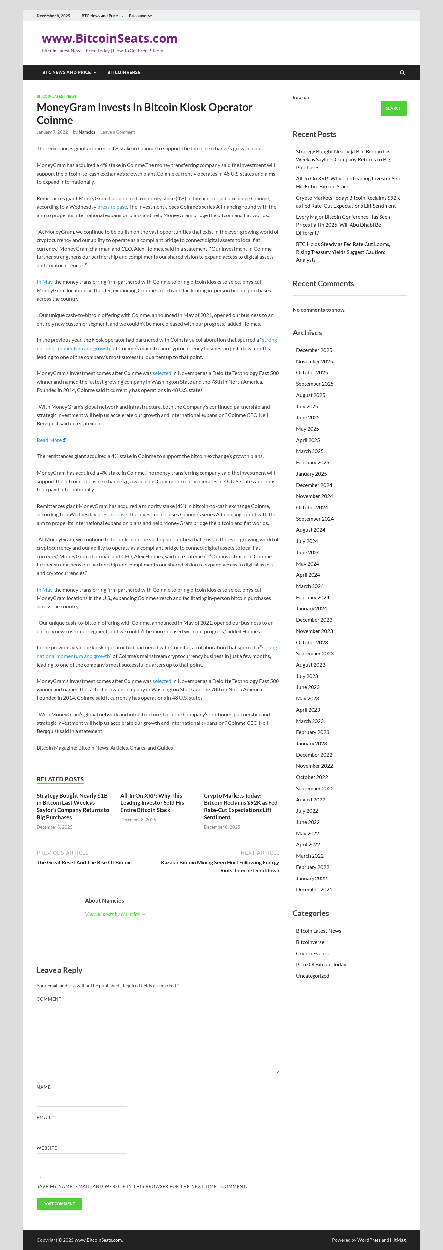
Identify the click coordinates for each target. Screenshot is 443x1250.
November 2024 (314, 496)
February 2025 (312, 462)
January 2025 (311, 473)
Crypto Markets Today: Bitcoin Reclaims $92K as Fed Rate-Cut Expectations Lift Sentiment (240, 806)
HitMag (398, 1240)
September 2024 (315, 518)
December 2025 (314, 350)
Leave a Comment (117, 132)
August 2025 (310, 395)
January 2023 (311, 743)
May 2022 (307, 833)
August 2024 (310, 530)
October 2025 (312, 372)
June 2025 (308, 417)
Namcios (87, 132)
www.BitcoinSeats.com (110, 38)
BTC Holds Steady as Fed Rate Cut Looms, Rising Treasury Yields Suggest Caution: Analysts (343, 252)
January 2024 (311, 608)
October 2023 (312, 642)
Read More (49, 440)
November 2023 (314, 631)
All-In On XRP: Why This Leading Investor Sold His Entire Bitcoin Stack (152, 802)
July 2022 (307, 810)
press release (112, 206)
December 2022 (314, 754)
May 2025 (307, 428)
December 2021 (314, 889)
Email (46, 1117)
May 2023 (307, 698)
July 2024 (307, 541)
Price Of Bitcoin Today (321, 964)
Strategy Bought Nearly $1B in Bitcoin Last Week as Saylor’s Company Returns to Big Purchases (73, 806)
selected (162, 373)
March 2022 (310, 855)
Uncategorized (312, 975)
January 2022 (311, 878)
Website (47, 1148)
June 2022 (308, 822)
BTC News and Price (100, 15)
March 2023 (310, 721)
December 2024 (314, 485)
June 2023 (308, 687)
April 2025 (308, 440)
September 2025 (315, 383)
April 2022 (308, 844)
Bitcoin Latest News (57, 96)
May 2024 (307, 563)
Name (45, 1087)
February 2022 (312, 867)
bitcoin (198, 148)
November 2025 (314, 361)
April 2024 (308, 574)
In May (44, 281)
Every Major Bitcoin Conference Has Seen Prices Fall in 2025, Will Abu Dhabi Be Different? (343, 225)
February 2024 (312, 597)
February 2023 (312, 732)
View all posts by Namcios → (115, 914)
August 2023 (310, 664)
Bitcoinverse (140, 15)
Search (301, 97)
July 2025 (307, 406)
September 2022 (315, 788)
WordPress (369, 1240)
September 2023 (315, 653)
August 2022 (310, 799)
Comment (51, 999)
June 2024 (308, 552)
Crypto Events (312, 953)
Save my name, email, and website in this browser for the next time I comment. (142, 1186)
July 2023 (307, 676)
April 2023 (308, 709)
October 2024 (312, 507)
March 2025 (310, 451)
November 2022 (314, 765)
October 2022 (312, 777)
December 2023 (314, 619)
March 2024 (310, 586)
